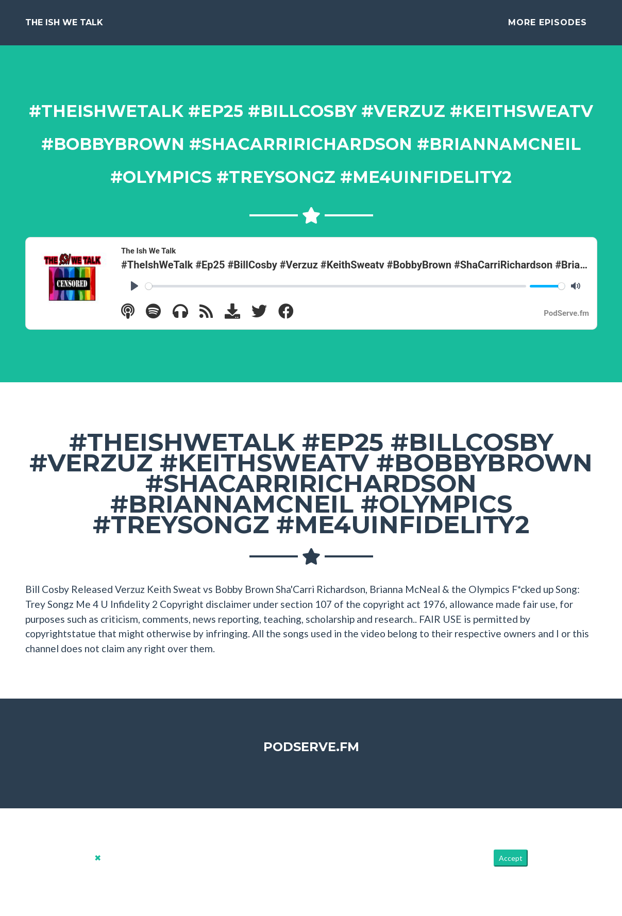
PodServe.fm (311, 755)
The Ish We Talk (64, 26)
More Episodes (547, 26)
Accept (511, 866)
